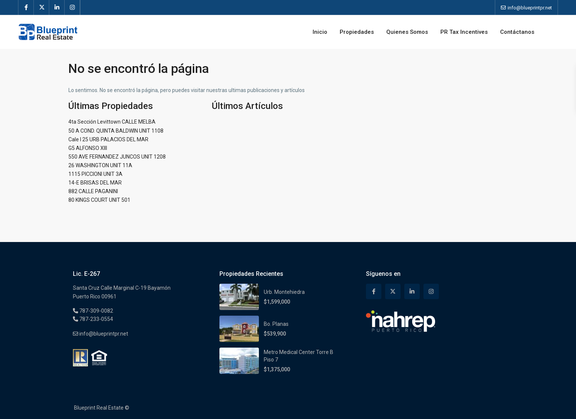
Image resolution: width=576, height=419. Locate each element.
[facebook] (26, 7)
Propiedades (357, 32)
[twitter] (41, 7)
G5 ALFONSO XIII (87, 148)
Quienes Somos (407, 32)
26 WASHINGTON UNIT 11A (100, 165)
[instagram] (72, 7)
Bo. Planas (276, 324)
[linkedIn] (57, 7)
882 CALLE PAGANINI (93, 191)
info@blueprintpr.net (103, 334)
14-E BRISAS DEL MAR (95, 183)
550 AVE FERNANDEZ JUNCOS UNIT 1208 (117, 157)
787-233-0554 (95, 319)
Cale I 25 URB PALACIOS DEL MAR (108, 139)
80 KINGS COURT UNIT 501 (99, 200)
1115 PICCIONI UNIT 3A (95, 174)
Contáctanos (517, 32)
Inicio (320, 32)
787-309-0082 (95, 311)
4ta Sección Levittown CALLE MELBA (112, 122)
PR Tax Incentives (464, 32)
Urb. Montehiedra (284, 292)
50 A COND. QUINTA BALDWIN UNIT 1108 (115, 131)
